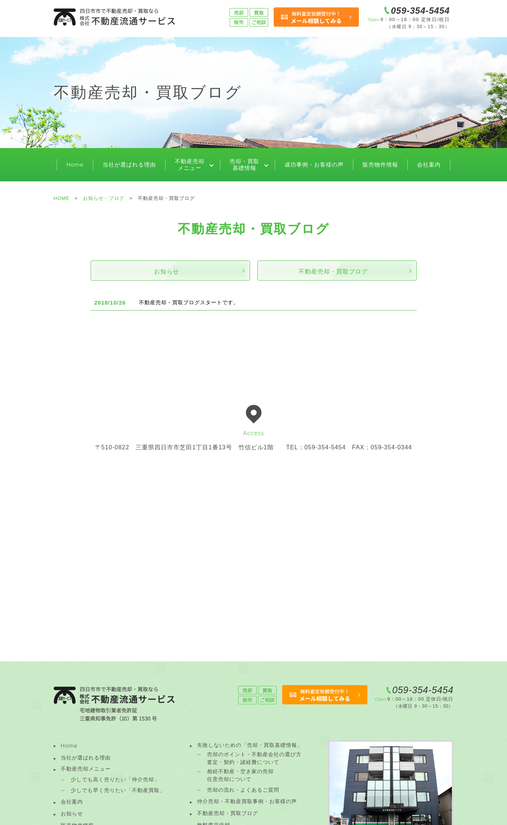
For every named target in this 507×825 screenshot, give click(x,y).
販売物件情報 (380, 164)
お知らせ (166, 271)
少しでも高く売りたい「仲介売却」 (115, 779)
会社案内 (429, 164)
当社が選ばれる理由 (129, 164)
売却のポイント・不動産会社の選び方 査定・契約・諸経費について (254, 758)
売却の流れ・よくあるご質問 (243, 790)
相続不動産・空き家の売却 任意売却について (240, 775)
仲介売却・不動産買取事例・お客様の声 (247, 801)
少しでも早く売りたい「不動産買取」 (118, 790)
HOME (62, 198)
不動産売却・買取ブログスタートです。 (189, 302)
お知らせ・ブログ (103, 198)
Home (74, 164)
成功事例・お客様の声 (314, 164)
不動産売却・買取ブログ (333, 271)
